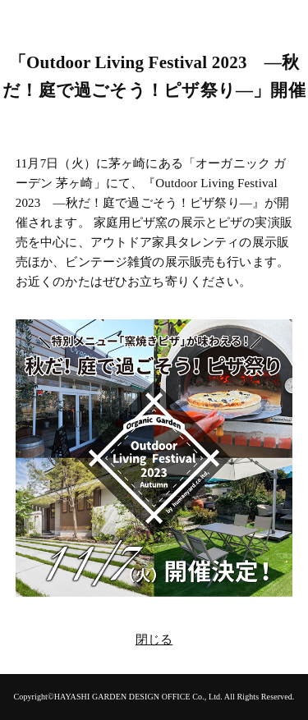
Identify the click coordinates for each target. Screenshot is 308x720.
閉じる (154, 639)
